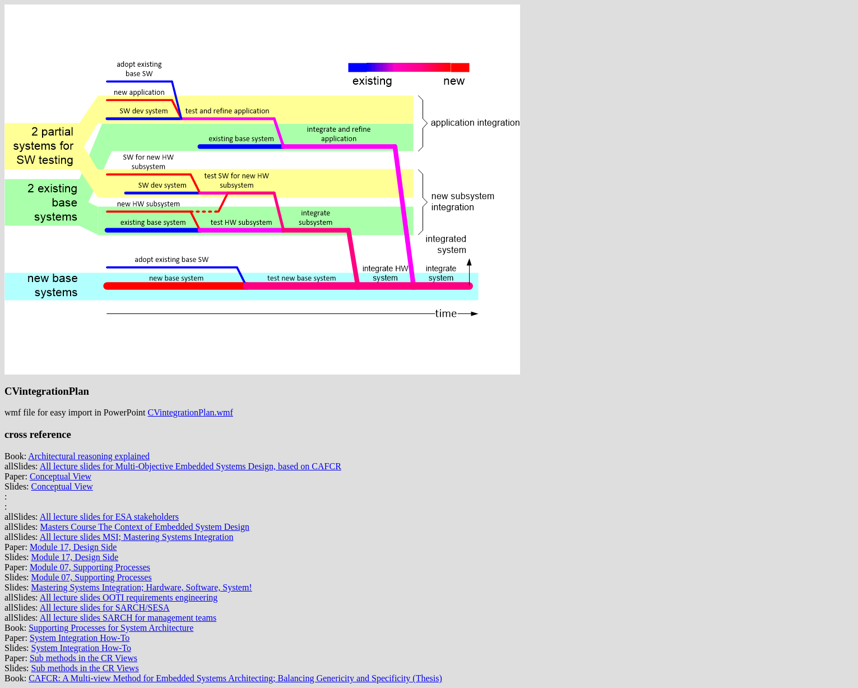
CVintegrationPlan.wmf (190, 412)
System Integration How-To (79, 638)
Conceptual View (60, 476)
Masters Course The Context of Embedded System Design (144, 527)
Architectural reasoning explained (89, 456)
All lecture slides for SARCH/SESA (105, 607)
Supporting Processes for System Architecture (111, 627)
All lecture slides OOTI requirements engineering (129, 597)
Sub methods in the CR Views (83, 658)
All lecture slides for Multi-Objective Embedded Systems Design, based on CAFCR (190, 466)
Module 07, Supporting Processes (90, 567)
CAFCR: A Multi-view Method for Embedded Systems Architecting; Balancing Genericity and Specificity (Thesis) (235, 678)
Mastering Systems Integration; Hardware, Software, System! (141, 587)
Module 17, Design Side (73, 547)
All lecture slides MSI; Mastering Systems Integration (137, 537)
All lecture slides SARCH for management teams (128, 617)
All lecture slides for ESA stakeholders (109, 516)
